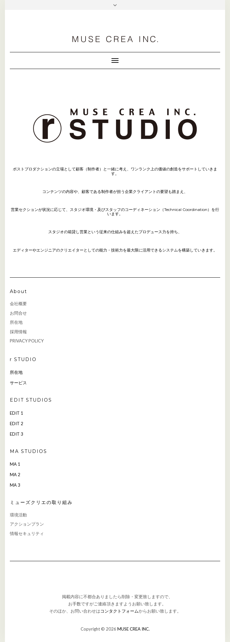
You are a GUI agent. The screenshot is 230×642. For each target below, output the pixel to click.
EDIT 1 (16, 413)
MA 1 (15, 464)
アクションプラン (27, 524)
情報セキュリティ (27, 533)
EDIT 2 (16, 423)
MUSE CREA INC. (133, 629)
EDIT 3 (16, 434)
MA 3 (15, 485)
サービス (18, 382)
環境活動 (18, 514)
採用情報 (18, 331)
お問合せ (18, 313)
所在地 (16, 322)
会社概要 (18, 303)
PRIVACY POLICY (27, 340)
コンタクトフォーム (119, 611)
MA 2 (15, 474)
